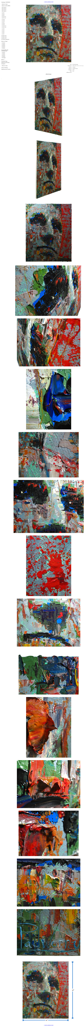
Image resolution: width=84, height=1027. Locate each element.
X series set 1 (4, 35)
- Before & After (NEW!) (5, 5)
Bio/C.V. (2, 59)
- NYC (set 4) (3, 7)
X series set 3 (4, 38)
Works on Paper (4, 41)
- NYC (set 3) (3, 8)
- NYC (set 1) (3, 11)
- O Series (3, 56)
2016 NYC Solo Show (5, 62)
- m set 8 (3, 20)
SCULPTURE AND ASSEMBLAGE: (4, 50)
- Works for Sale (4, 4)
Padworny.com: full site (5, 69)
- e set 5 (2, 28)
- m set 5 (3, 24)
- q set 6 (2, 14)
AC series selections (5, 39)
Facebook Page (4, 61)
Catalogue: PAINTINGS (5, 2)
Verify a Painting (4, 67)
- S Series (3, 48)
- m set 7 (3, 22)
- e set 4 (2, 30)
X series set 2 (4, 36)
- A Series (3, 52)
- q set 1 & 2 (3, 17)
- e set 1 (2, 33)
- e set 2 (2, 32)
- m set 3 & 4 (3, 25)
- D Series (3, 46)
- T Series (3, 53)
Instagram (3, 63)
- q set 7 (2, 12)
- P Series (3, 44)
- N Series (3, 55)
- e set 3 (2, 31)
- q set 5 (2, 15)
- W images (3, 57)
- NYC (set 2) (3, 9)
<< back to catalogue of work (48, 1)
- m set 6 (3, 23)
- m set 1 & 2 (3, 27)
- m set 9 (3, 19)
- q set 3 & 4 (3, 16)
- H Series (3, 45)
